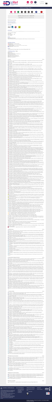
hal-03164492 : (11, 176)
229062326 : (10, 360)
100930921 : (10, 296)
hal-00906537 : (11, 139)
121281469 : (10, 292)
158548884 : (10, 240)
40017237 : (10, 223)
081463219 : (10, 68)
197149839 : (10, 330)
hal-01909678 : (11, 149)
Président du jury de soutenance (13, 55)
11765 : (10, 212)
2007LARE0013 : (11, 347)
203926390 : (10, 275)
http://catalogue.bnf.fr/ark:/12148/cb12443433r (20, 45)
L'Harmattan (18, 119)
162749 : (10, 206)
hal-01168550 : (11, 147)
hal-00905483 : (11, 141)
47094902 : (10, 218)
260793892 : (10, 307)
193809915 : (10, 236)
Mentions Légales (46, 400)
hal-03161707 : (11, 182)
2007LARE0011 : (11, 349)
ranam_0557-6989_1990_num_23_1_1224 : (14, 196)
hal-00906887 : (11, 113)
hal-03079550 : (11, 151)
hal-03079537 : (11, 85)
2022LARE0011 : (11, 341)
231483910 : (10, 238)
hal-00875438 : (11, 137)
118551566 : (10, 69)
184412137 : (10, 357)
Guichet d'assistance (40, 389)
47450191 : (10, 221)
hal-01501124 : (11, 106)
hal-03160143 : (11, 179)
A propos (28, 400)
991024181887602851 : (12, 226)
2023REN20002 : (11, 377)
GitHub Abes (20, 392)
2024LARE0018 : (11, 339)
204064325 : (10, 298)
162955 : (10, 204)
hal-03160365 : (11, 188)
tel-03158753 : (11, 186)
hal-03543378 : (11, 158)
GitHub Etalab (30, 391)
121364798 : (10, 300)
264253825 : (10, 322)
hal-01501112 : (11, 102)
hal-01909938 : (11, 116)
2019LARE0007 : (11, 344)
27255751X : (10, 71)
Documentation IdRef (21, 389)
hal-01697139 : (11, 89)
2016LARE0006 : (11, 247)
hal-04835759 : (11, 76)
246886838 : (10, 314)
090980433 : (10, 60)
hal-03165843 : (11, 174)
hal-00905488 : (11, 126)
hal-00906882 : (11, 143)
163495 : (10, 210)
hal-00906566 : (11, 134)
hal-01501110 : (11, 103)
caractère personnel (21, 31)
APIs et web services (21, 390)
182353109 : (10, 318)
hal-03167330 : (11, 168)
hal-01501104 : (11, 96)
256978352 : (10, 65)
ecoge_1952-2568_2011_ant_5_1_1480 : (14, 199)
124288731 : (10, 304)
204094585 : (10, 273)
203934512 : (10, 268)
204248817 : (10, 280)
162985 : (10, 208)
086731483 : (10, 75)
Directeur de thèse (11, 54)
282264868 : (10, 66)
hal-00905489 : (11, 118)
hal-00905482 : (11, 145)
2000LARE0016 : (11, 352)
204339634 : (10, 283)
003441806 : (10, 74)
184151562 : (10, 364)
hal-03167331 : (11, 171)
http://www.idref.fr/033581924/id (28, 17)
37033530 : (10, 216)
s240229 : (10, 337)
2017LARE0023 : (11, 243)
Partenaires (32, 400)
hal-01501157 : (11, 109)
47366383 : (10, 222)
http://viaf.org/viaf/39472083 (17, 44)
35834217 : (10, 219)
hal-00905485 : (11, 132)
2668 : (10, 214)
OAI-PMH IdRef (20, 391)
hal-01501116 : (11, 99)
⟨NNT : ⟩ (31, 187)
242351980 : (10, 234)
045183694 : (10, 64)
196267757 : (10, 232)
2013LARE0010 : (11, 250)
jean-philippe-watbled (16, 43)
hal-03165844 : (11, 166)
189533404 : (10, 294)
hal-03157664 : (11, 192)
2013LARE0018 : (11, 367)
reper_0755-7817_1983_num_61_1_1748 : (14, 194)
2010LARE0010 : (11, 252)
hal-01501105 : (11, 93)
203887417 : (10, 287)
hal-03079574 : (11, 156)
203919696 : (10, 260)
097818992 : (10, 262)
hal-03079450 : (11, 80)
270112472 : (10, 375)
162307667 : (10, 310)
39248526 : (10, 225)
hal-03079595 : (11, 153)
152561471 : (10, 334)
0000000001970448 (16, 46)
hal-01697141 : (11, 91)
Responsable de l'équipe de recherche (14, 53)
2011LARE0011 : (11, 345)
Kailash (28, 97)
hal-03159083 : (11, 190)
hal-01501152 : (11, 111)
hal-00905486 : (11, 123)
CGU (42, 400)
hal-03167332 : (11, 164)
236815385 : (10, 332)
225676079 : (10, 230)
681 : (9, 213)
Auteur (10, 52)
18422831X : (10, 362)
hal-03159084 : (11, 178)
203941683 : (10, 258)
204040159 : (10, 277)
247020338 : (10, 328)
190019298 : (10, 270)
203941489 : (10, 285)
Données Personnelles (37, 400)
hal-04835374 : (11, 78)
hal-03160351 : (11, 160)
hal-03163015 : (11, 184)
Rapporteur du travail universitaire (13, 56)
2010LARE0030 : (11, 254)
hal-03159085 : (11, 173)
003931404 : (10, 62)
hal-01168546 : (11, 120)
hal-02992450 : (11, 83)
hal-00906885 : (11, 130)
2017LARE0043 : (11, 245)
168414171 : (10, 326)
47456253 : (10, 215)
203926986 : (10, 266)
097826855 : (10, 320)
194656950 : (10, 312)
